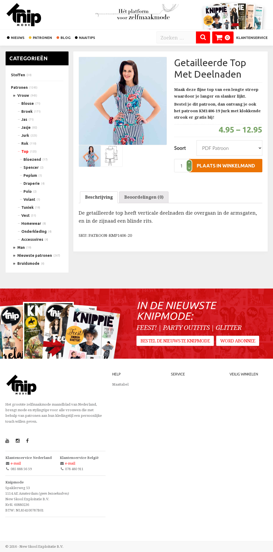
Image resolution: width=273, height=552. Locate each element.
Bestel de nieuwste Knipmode (175, 341)
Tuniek (27, 207)
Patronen (19, 87)
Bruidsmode (28, 263)
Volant (29, 199)
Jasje (26, 127)
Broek (27, 111)
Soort (180, 148)
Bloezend (32, 159)
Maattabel (120, 384)
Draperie (31, 183)
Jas (24, 119)
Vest (25, 215)
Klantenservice (252, 37)
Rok (24, 143)
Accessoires (32, 239)
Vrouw (23, 95)
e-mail (16, 463)
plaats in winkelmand (226, 165)
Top (25, 151)
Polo (27, 191)
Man (21, 247)
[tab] (99, 197)
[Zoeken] (203, 37)
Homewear (31, 223)
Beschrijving (99, 197)
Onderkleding (34, 231)
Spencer (31, 167)
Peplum (30, 175)
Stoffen (18, 75)
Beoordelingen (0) (143, 197)
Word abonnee (238, 341)
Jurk (25, 135)
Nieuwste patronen (34, 255)
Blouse (27, 103)
